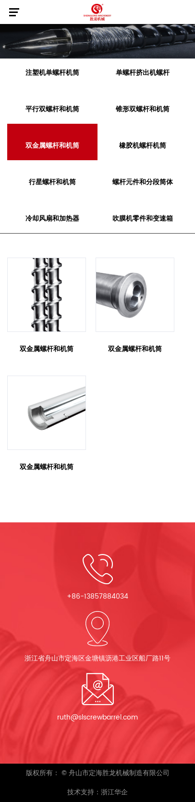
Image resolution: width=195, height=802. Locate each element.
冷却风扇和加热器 (52, 218)
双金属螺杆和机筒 (52, 145)
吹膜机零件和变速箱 (142, 218)
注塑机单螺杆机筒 (52, 72)
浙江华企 (114, 792)
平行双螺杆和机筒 (52, 109)
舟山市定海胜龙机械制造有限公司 (119, 772)
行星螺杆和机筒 (52, 182)
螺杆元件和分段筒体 (142, 182)
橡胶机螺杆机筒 (142, 145)
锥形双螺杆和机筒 (143, 109)
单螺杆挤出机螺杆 (143, 72)
